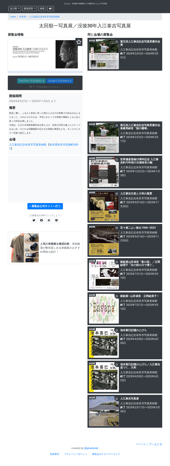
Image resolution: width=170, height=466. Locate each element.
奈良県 (22, 16)
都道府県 (29, 8)
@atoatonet (91, 448)
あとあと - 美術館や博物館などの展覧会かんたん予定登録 (85, 3)
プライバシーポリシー (75, 454)
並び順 (13, 8)
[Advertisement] (45, 179)
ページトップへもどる (149, 444)
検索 (42, 8)
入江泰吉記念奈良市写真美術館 (44, 16)
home (13, 16)
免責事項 (54, 454)
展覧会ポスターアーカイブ (106, 454)
